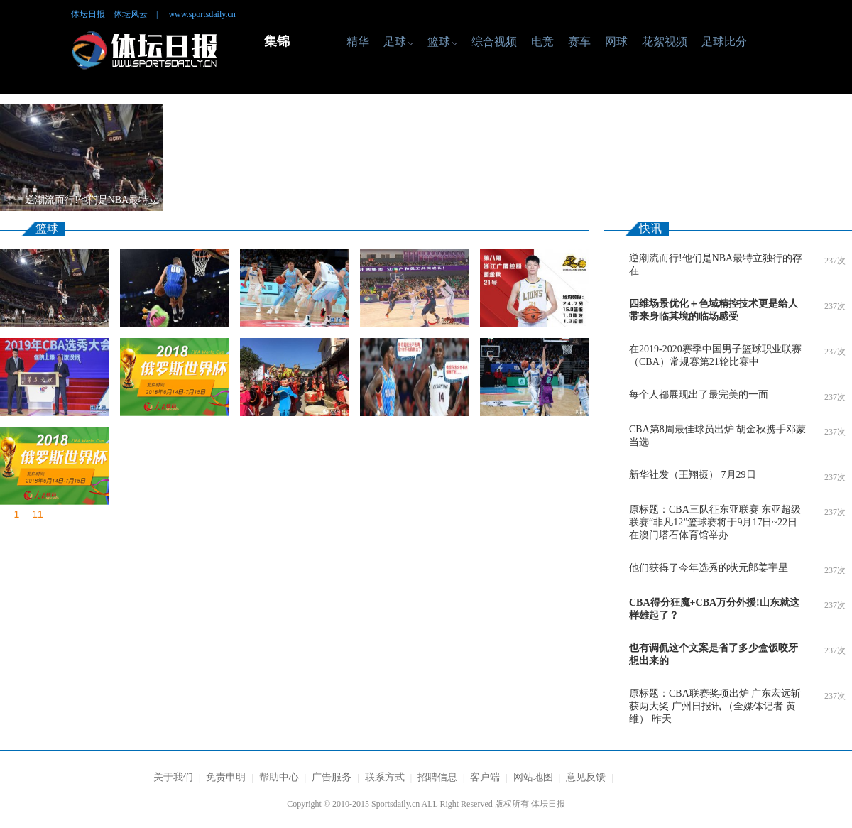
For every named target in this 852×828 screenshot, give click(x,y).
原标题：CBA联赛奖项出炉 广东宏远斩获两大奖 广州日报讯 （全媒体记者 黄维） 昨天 (715, 706)
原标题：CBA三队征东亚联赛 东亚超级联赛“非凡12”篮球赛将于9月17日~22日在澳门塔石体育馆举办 (715, 522)
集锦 (277, 41)
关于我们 (173, 777)
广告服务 (331, 777)
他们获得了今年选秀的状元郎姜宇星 (708, 567)
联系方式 (385, 777)
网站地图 (533, 777)
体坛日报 (88, 14)
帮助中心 (279, 777)
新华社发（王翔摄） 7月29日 (692, 474)
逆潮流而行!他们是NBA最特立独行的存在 (715, 264)
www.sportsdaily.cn (201, 14)
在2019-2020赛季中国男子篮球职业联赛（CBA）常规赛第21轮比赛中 (715, 355)
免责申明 (226, 777)
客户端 (485, 777)
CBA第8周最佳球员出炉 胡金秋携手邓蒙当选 (717, 435)
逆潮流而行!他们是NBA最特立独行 (91, 203)
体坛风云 (131, 14)
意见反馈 (586, 777)
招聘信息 (437, 777)
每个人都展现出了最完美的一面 (698, 394)
